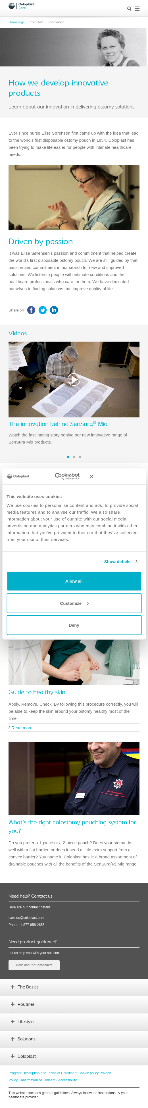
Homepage (16, 22)
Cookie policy (88, 1073)
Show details (117, 561)
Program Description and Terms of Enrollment (43, 1073)
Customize (74, 603)
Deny (74, 625)
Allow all (74, 581)
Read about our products (34, 965)
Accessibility (67, 1080)
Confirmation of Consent (36, 1080)
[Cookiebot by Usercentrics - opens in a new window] (58, 476)
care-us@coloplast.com (26, 918)
